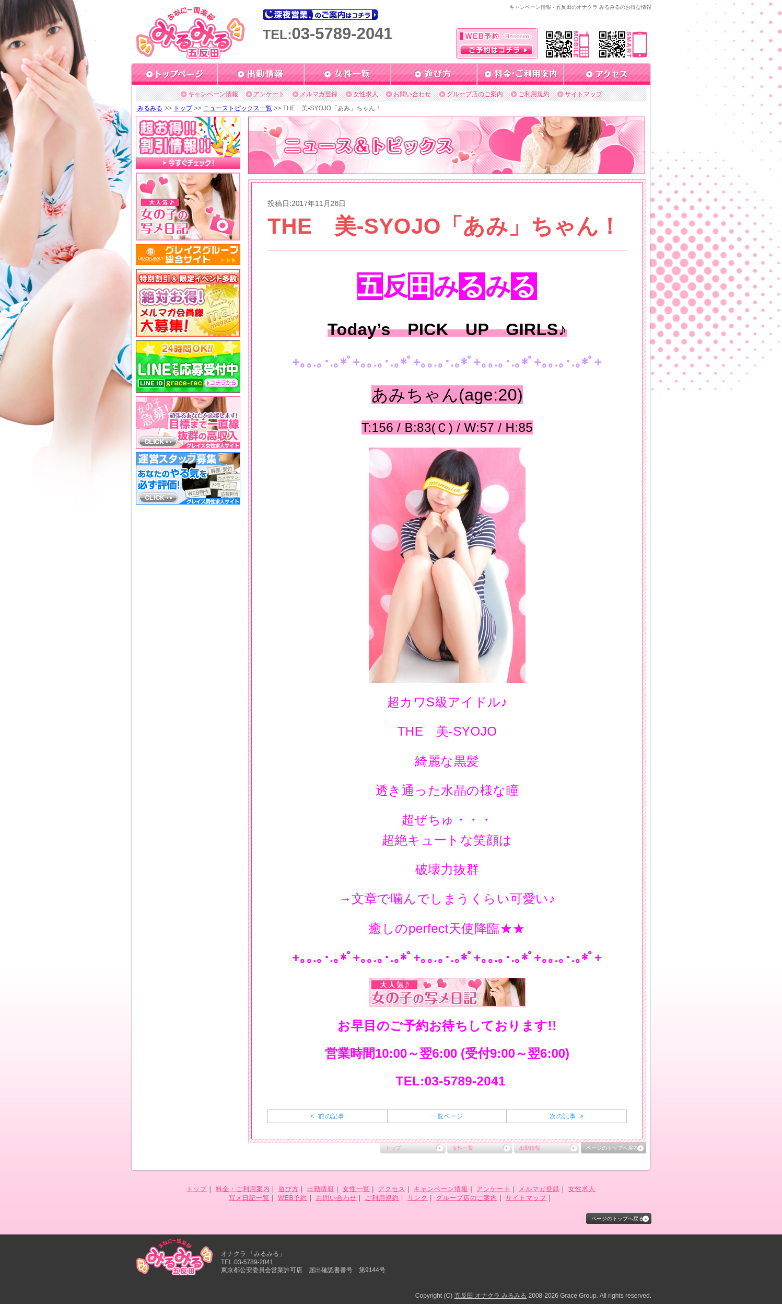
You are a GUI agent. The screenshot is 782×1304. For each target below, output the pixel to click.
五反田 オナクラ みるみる (490, 1295)
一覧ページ (446, 1116)
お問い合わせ (412, 94)
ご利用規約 (534, 94)
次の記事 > (566, 1116)
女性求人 (365, 94)
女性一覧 (462, 1148)
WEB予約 (292, 1198)
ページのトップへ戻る (612, 1148)
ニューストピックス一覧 (237, 108)
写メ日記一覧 (249, 1198)
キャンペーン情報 (213, 94)
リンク (417, 1198)
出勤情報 (529, 1148)
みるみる (149, 108)
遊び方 (288, 1189)
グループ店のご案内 (475, 94)
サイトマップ (583, 94)
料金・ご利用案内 (243, 1189)
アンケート (269, 94)
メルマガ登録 (318, 94)
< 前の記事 (327, 1116)
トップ (182, 108)
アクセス (391, 1189)
